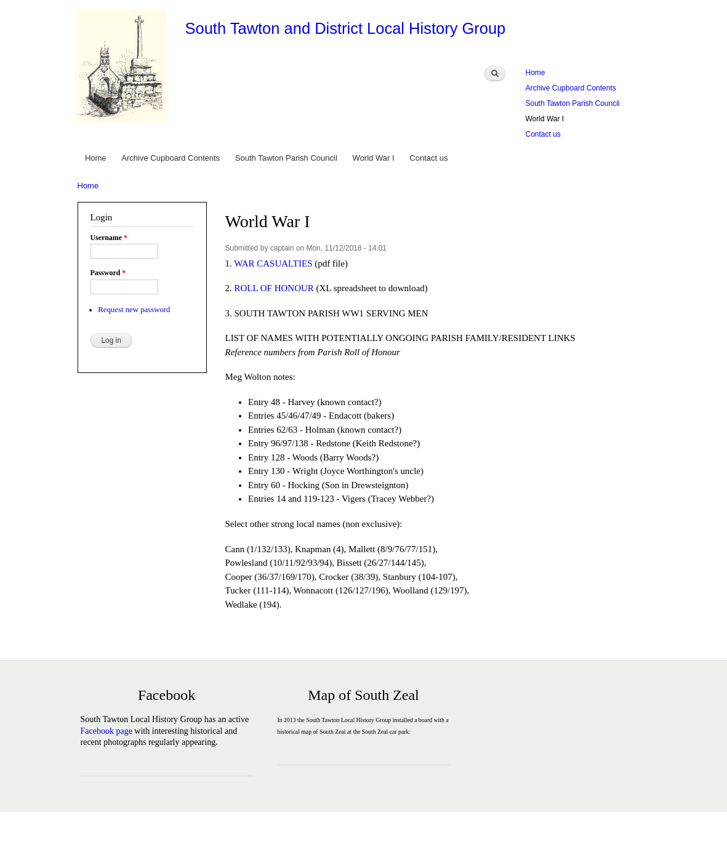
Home (535, 72)
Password (108, 272)
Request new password (134, 309)
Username (108, 237)
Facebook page (106, 731)
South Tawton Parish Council (573, 103)
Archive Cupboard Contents (571, 88)
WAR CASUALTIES (273, 263)
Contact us (543, 134)
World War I (545, 119)
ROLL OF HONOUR (273, 288)
